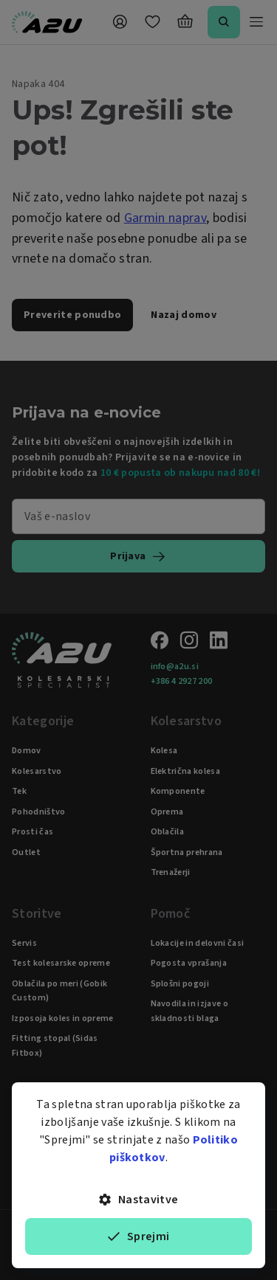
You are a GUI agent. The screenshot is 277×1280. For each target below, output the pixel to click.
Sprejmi (139, 1236)
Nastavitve (139, 1199)
